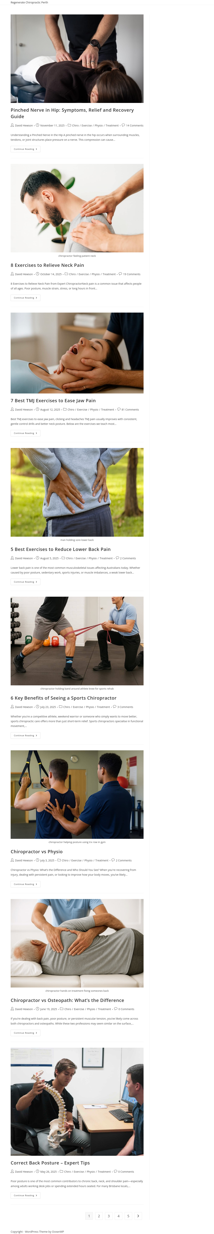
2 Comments (128, 558)
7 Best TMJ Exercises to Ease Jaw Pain (53, 400)
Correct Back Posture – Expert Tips (50, 1163)
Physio (99, 125)
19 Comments (131, 274)
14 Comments (134, 125)
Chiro (75, 125)
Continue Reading (27, 148)
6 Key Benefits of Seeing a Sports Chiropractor (64, 698)
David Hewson (24, 125)
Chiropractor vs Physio (37, 851)
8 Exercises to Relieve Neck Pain (47, 265)
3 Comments (125, 707)
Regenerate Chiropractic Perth (29, 2)
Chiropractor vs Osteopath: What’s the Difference (67, 1000)
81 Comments (130, 409)
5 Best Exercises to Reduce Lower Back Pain (61, 549)
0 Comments (126, 1009)
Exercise (87, 125)
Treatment (112, 125)
